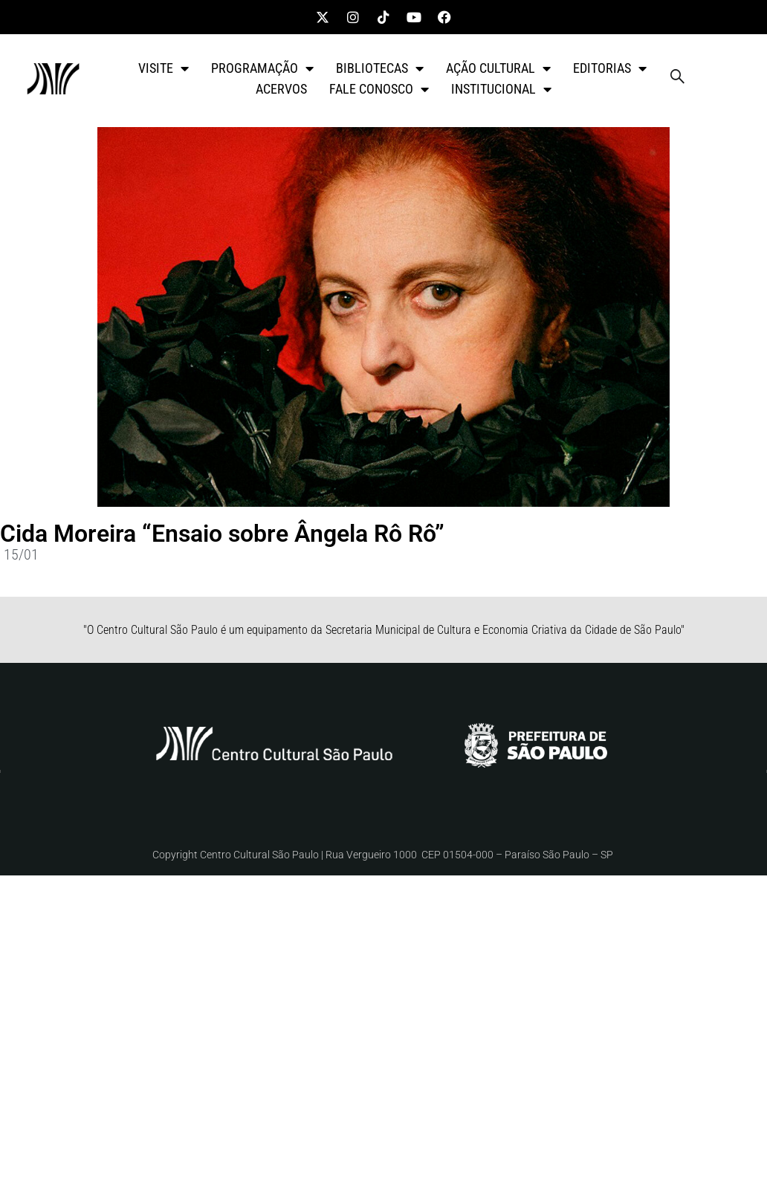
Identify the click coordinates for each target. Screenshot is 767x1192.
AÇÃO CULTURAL (498, 68)
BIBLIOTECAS (380, 68)
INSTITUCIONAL (501, 89)
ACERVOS (281, 89)
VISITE (163, 68)
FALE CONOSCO (379, 89)
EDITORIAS (610, 68)
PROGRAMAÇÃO (262, 68)
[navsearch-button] (677, 79)
